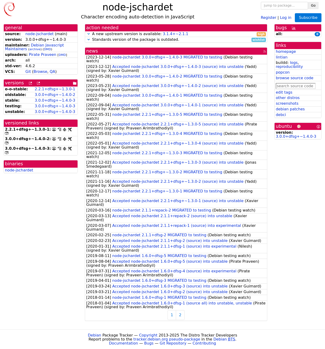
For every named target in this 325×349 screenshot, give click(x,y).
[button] (88, 34)
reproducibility (289, 66)
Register (268, 17)
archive (35, 49)
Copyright (148, 335)
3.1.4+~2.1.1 (175, 34)
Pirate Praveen (42, 54)
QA (52, 71)
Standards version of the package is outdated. (176, 40)
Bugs (149, 343)
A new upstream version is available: (176, 34)
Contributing (204, 343)
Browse (40, 71)
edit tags (284, 92)
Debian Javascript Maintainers (34, 47)
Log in (285, 17)
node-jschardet (39, 34)
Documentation (123, 343)
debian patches (290, 109)
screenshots (287, 103)
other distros (288, 98)
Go (313, 5)
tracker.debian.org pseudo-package (166, 339)
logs (294, 62)
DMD (47, 49)
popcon (283, 72)
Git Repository (173, 343)
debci (281, 114)
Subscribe (308, 17)
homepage (286, 51)
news (92, 51)
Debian (94, 335)
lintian (282, 57)
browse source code (294, 78)
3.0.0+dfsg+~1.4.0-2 (55, 94)
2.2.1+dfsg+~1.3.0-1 (55, 89)
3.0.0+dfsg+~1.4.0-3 (55, 100)
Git (28, 71)
